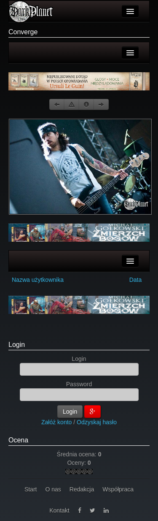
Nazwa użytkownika (38, 279)
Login (16, 344)
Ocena (18, 440)
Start (30, 489)
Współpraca (118, 489)
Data (135, 279)
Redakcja (82, 489)
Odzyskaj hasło (97, 422)
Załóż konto (56, 422)
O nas (53, 489)
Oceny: (77, 462)
